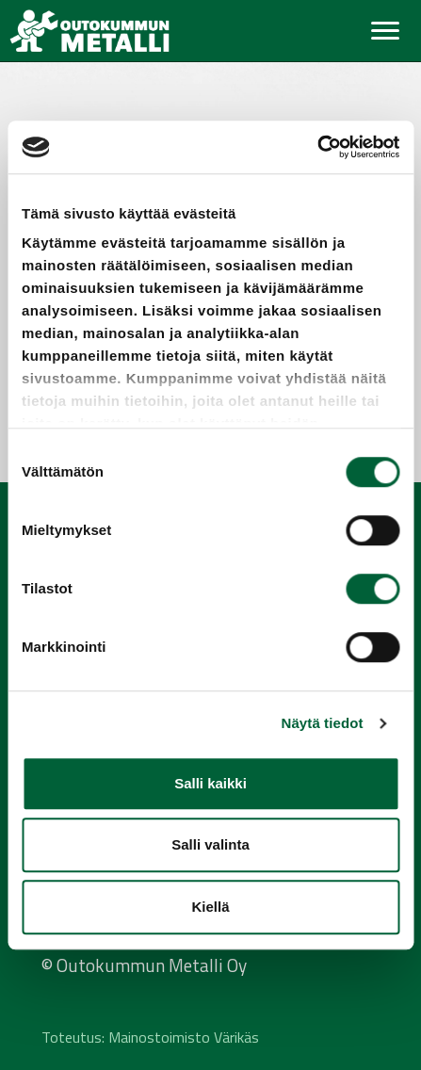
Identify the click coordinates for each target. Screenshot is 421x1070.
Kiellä (210, 907)
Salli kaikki (210, 783)
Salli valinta (210, 844)
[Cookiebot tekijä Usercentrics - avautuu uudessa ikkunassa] (317, 147)
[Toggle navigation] (385, 30)
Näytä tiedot (323, 723)
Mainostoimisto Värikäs (183, 1037)
